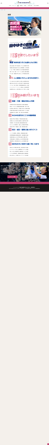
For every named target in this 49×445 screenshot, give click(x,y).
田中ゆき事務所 (36, 5)
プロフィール (14, 5)
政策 (18, 5)
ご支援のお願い (29, 5)
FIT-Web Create (28, 188)
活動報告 (21, 5)
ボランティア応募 (12, 176)
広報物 (25, 5)
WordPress (38, 188)
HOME (10, 5)
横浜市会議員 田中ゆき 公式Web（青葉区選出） (27, 187)
